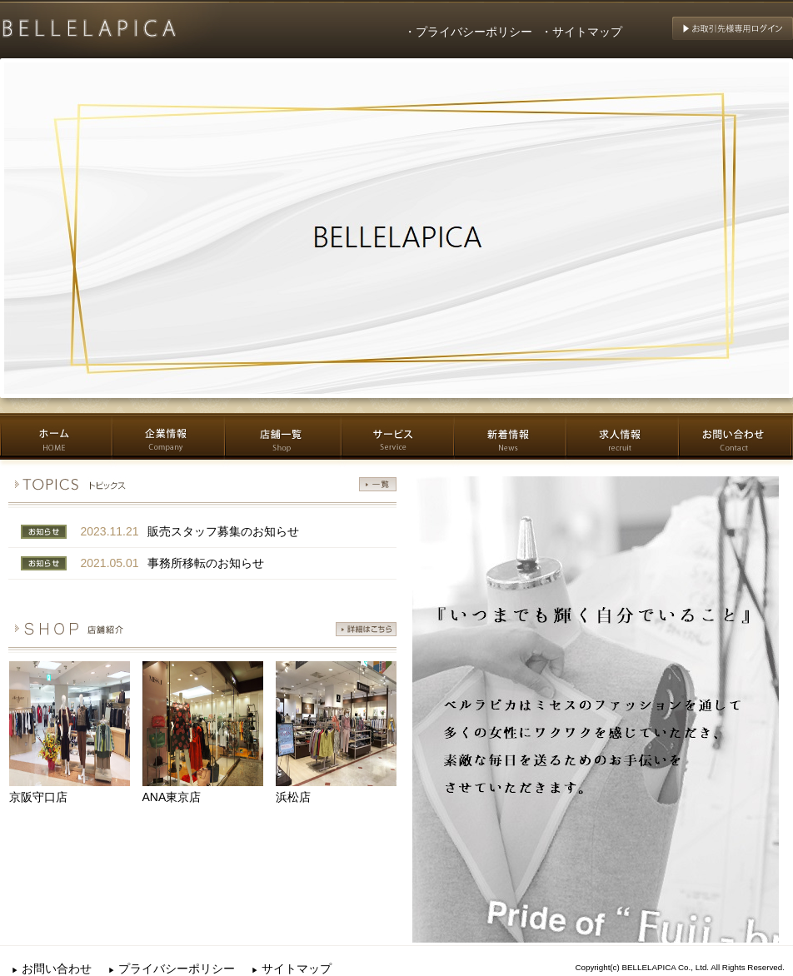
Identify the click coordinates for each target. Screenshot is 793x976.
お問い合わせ (52, 968)
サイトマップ (292, 968)
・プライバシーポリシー (468, 31)
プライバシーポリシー (171, 968)
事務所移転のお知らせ (205, 563)
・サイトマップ (581, 31)
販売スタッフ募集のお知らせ (223, 531)
